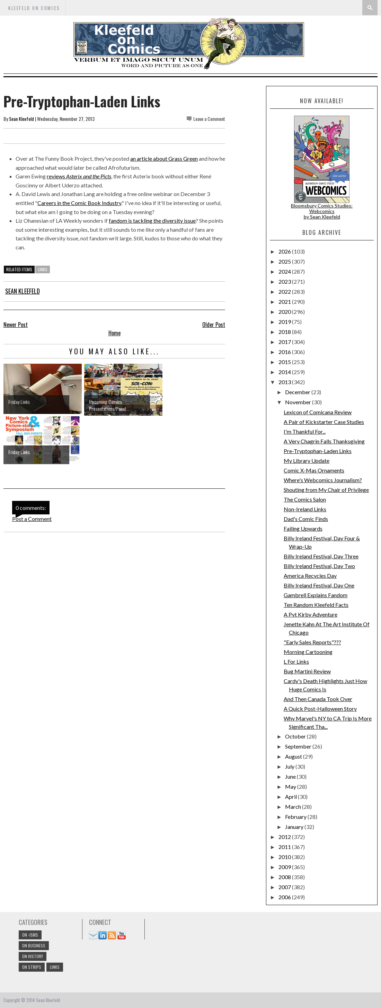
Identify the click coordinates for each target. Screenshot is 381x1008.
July (290, 766)
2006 (285, 897)
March (293, 806)
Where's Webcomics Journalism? (323, 480)
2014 (285, 372)
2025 (285, 261)
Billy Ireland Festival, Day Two (319, 566)
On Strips (31, 967)
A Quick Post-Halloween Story (320, 708)
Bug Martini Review (307, 671)
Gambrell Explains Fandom (315, 595)
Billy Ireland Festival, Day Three (321, 556)
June (291, 776)
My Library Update (306, 460)
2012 (285, 836)
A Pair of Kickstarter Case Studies (324, 421)
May (291, 786)
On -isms (30, 935)
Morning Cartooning (308, 651)
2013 (285, 382)
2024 (285, 271)
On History (32, 956)
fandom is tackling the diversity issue (152, 220)
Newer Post (15, 324)
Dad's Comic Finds (306, 518)
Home (114, 333)
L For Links (296, 661)
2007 (285, 887)
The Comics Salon (305, 499)
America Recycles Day (310, 575)
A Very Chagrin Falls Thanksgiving (324, 441)
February (296, 816)
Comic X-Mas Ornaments (314, 470)
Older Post (213, 324)
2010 (285, 857)
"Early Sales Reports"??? (312, 642)
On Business (33, 945)
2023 (285, 281)
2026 (285, 251)
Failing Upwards (303, 528)
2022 (285, 291)
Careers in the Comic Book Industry (79, 203)
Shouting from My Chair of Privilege (326, 489)
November (298, 402)
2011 (285, 846)
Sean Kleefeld (21, 118)
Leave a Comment (209, 118)
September (298, 746)
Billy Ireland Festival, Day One (319, 585)
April (291, 796)
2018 (285, 331)
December (298, 392)
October (296, 736)
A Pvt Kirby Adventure (310, 614)
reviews (79, 176)
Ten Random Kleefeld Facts (316, 604)
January (294, 826)
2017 (285, 341)
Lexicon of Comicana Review (318, 412)
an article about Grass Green (164, 158)
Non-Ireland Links (305, 509)
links (42, 269)
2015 (285, 362)
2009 (285, 867)
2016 (285, 351)
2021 (285, 301)
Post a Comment (32, 518)
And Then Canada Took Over (318, 699)
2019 (285, 321)
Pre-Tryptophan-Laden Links (318, 451)
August (294, 756)
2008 (285, 877)
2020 (285, 311)
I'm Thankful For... (305, 431)
